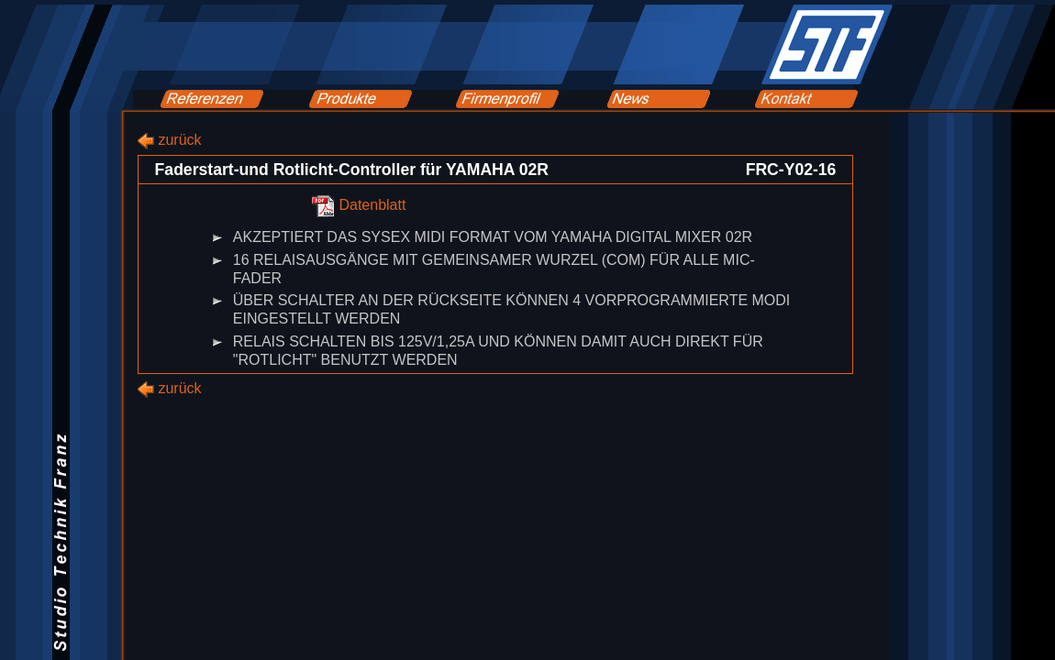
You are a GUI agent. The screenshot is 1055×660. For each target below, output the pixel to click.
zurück (179, 140)
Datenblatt (372, 206)
